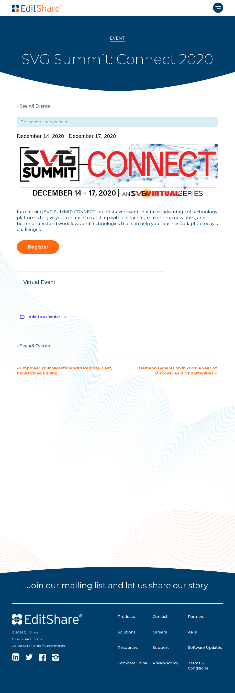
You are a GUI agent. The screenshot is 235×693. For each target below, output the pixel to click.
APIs (192, 632)
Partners (196, 616)
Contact (160, 616)
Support (161, 647)
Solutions (127, 632)
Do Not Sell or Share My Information (38, 646)
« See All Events (33, 106)
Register (38, 247)
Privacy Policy (165, 663)
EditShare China (132, 663)
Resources (128, 647)
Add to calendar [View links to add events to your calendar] (44, 316)
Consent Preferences (27, 639)
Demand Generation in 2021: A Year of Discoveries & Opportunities (178, 370)
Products (126, 616)
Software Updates (205, 647)
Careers (160, 632)
